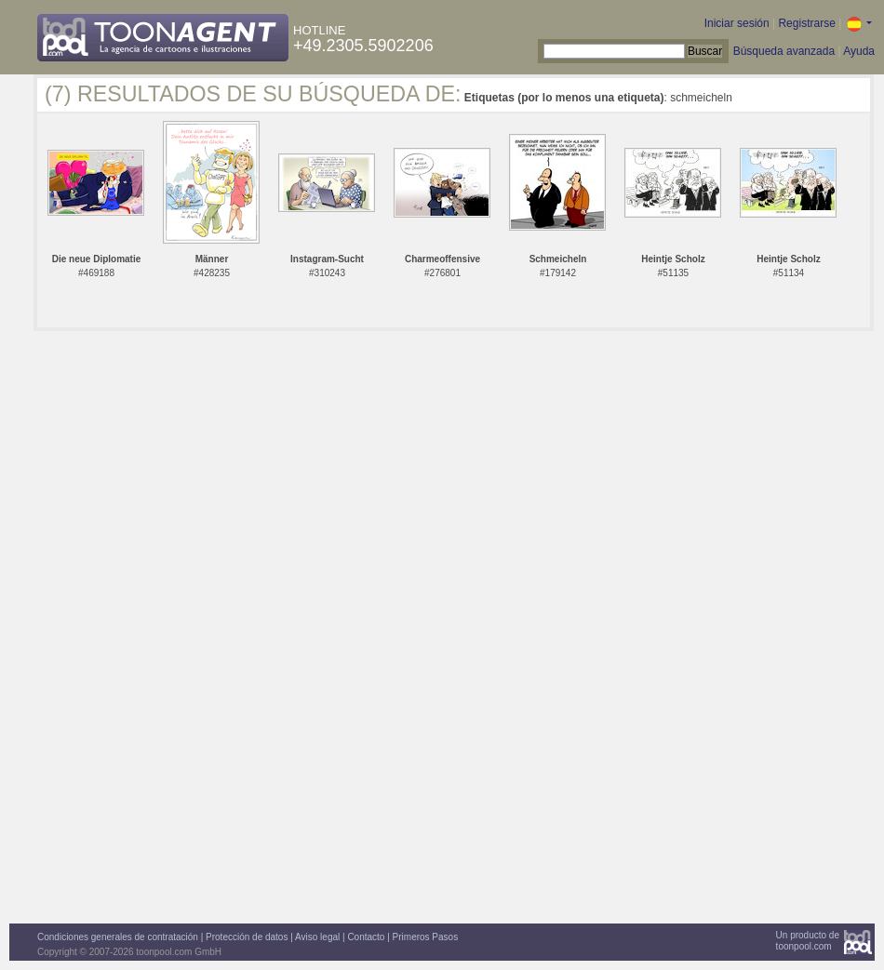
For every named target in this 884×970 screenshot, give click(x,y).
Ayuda (859, 51)
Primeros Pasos (426, 937)
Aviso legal (317, 937)
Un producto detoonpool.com (807, 940)
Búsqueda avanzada (784, 51)
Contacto (365, 937)
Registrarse (806, 23)
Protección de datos (247, 937)
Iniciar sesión (737, 23)
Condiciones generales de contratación (117, 937)
